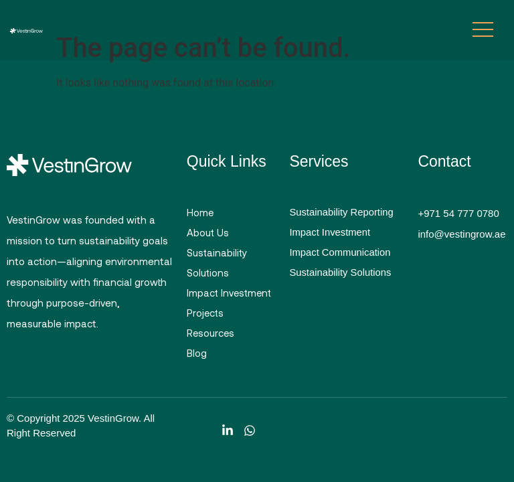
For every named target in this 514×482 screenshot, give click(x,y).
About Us (208, 234)
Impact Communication (340, 254)
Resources (211, 337)
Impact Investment (230, 296)
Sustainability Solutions (217, 264)
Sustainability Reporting (342, 213)
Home (200, 213)
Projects (206, 317)
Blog (197, 358)
